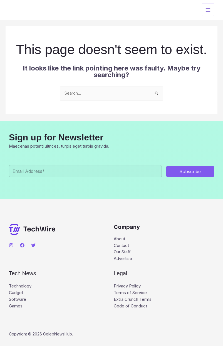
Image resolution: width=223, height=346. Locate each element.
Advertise (123, 259)
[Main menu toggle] (208, 10)
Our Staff (122, 252)
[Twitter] (33, 245)
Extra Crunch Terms (133, 299)
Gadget (16, 293)
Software (17, 299)
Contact (121, 245)
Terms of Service (130, 293)
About (119, 239)
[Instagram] (11, 245)
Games (16, 306)
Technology (20, 286)
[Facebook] (22, 245)
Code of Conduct (130, 306)
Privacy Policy (127, 286)
